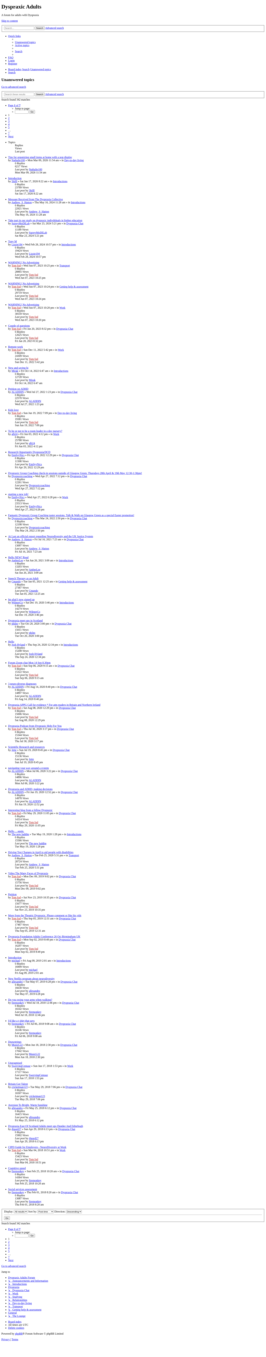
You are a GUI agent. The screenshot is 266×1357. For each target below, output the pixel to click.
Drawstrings (14, 1041)
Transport (64, 265)
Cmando (16, 581)
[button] (14, 105)
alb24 (15, 434)
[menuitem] (25, 42)
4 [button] (9, 124)
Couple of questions (19, 325)
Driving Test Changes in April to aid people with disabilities (40, 852)
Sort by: (41, 1211)
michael (16, 960)
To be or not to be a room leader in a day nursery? (35, 431)
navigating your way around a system (28, 768)
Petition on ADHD (18, 388)
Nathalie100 (18, 160)
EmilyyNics (18, 455)
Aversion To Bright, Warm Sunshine (28, 1105)
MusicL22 (17, 1044)
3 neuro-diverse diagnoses (22, 683)
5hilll (14, 181)
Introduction (15, 178)
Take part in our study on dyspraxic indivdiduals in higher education (45, 220)
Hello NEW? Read (18, 557)
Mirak (15, 370)
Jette (14, 750)
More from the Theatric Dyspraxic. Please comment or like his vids (44, 915)
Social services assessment (22, 1189)
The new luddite (20, 834)
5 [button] (9, 127)
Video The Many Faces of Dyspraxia (28, 873)
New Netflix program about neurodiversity (31, 978)
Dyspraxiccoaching (22, 476)
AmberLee (17, 560)
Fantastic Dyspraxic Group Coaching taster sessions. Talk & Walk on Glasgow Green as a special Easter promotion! (71, 515)
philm (15, 623)
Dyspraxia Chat (74, 223)
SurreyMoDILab (21, 223)
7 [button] (9, 133)
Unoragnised (15, 1062)
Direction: (68, 1211)
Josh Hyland (18, 644)
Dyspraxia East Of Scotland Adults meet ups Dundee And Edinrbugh (45, 1126)
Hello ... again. (16, 831)
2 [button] (9, 118)
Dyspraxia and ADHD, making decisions (30, 789)
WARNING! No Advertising (23, 262)
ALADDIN (17, 392)
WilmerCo (17, 602)
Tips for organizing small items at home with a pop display (40, 157)
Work (62, 307)
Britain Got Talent (18, 1084)
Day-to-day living (74, 160)
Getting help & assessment (73, 286)
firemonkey (18, 1002)
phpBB (19, 1333)
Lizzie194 (17, 244)
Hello (11, 641)
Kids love (13, 410)
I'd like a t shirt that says (21, 1020)
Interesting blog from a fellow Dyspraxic (30, 810)
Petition (12, 894)
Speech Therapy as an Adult (23, 578)
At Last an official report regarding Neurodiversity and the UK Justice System (50, 536)
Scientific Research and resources (26, 747)
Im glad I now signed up (21, 599)
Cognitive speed (17, 1168)
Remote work (15, 346)
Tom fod (16, 265)
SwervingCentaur (21, 1066)
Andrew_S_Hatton (21, 202)
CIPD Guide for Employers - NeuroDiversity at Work (37, 1147)
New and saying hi (18, 367)
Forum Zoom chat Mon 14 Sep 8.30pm (29, 662)
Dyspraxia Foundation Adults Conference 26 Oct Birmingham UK (44, 936)
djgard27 (16, 1129)
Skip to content (9, 20)
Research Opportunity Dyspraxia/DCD (29, 452)
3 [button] (9, 121)
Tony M (12, 241)
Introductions (60, 181)
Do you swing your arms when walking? (30, 999)
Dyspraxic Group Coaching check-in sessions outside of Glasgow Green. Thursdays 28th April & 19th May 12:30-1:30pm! (75, 473)
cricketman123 (20, 1087)
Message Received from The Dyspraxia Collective (35, 199)
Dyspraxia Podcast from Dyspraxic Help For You (35, 725)
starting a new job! (18, 494)
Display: (15, 1211)
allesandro (17, 981)
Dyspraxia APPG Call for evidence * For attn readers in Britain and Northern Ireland (54, 704)
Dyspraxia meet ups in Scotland (25, 620)
